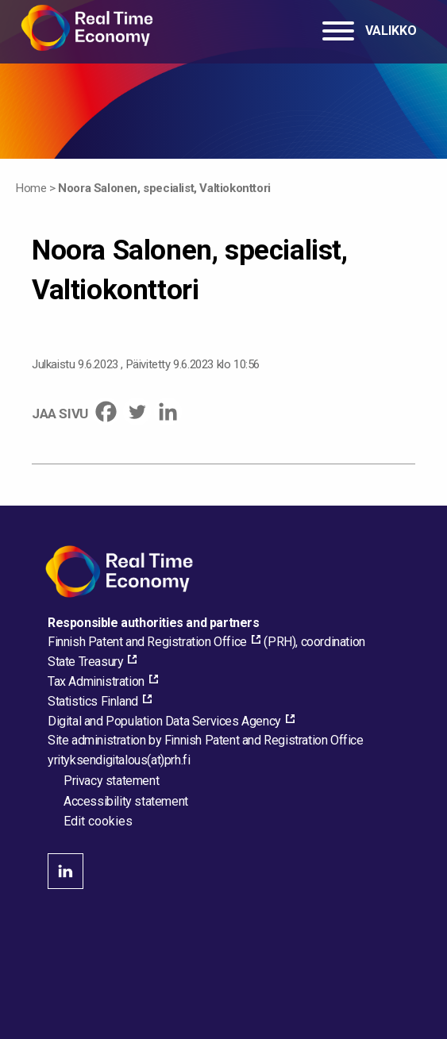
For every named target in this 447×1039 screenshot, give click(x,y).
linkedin (65, 871)
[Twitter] (137, 411)
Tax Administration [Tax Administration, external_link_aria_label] (96, 681)
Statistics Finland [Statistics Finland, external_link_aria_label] (93, 701)
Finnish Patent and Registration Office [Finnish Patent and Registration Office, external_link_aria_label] (147, 641)
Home (31, 188)
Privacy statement (111, 780)
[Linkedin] (168, 411)
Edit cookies (98, 821)
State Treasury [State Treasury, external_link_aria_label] (85, 661)
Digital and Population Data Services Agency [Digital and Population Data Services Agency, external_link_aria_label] (164, 721)
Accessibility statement (126, 801)
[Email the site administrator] (119, 760)
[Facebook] (106, 411)
